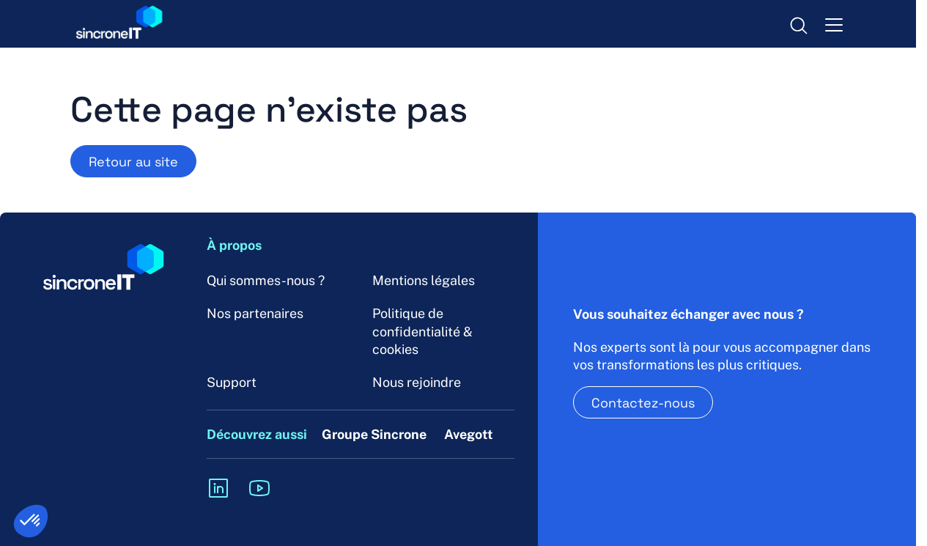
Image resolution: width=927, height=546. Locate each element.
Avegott (468, 434)
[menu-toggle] (834, 24)
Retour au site (133, 161)
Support (231, 382)
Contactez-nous (643, 402)
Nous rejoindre (416, 382)
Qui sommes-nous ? (266, 280)
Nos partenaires (255, 313)
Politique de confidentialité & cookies (422, 331)
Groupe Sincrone (374, 434)
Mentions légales (423, 280)
